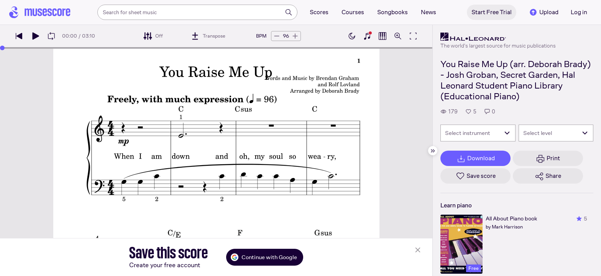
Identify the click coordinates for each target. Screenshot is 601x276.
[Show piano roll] (382, 36)
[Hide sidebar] (432, 150)
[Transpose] (208, 36)
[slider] (2, 48)
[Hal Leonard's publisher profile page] (498, 37)
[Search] (288, 12)
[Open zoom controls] (398, 36)
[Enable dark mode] (352, 36)
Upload (543, 12)
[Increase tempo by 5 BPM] (295, 36)
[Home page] (40, 12)
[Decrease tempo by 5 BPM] (276, 36)
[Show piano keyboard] (367, 36)
